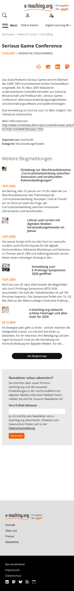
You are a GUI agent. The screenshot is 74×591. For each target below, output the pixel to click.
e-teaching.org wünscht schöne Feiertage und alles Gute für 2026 (48, 313)
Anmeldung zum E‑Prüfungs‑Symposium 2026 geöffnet (48, 270)
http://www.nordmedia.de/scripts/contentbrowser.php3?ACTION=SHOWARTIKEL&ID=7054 (38, 127)
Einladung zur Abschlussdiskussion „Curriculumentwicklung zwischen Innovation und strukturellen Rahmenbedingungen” (46, 175)
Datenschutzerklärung (22, 428)
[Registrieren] (51, 15)
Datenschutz (13, 575)
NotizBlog (47, 34)
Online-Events (29, 25)
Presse (9, 536)
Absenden (16, 436)
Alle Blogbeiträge (37, 356)
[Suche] (4, 15)
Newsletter (12, 542)
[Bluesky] (21, 581)
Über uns (11, 530)
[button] (6, 25)
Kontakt (10, 525)
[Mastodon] (14, 581)
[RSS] (27, 581)
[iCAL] (33, 581)
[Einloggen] (27, 15)
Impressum (12, 570)
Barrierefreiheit (15, 564)
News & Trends (27, 34)
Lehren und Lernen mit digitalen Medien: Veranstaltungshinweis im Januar (45, 225)
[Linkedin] (7, 581)
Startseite (8, 34)
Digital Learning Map (58, 25)
